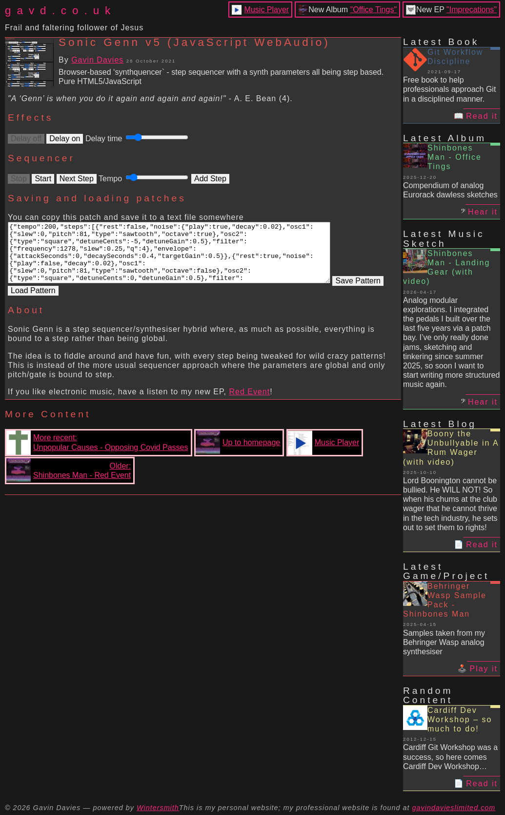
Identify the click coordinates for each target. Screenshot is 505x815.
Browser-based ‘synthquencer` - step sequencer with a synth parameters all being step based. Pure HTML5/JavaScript (221, 77)
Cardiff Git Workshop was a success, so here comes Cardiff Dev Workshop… (450, 756)
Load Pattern (86, 302)
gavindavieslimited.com (454, 808)
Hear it (483, 212)
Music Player (266, 9)
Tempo (145, 178)
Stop (19, 178)
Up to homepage (238, 454)
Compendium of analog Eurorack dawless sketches (450, 190)
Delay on (64, 138)
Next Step (77, 178)
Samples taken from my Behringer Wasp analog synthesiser (444, 642)
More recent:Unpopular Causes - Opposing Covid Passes (97, 454)
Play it (483, 669)
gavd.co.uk (60, 10)
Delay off (26, 138)
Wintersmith (158, 808)
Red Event (249, 403)
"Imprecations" (471, 9)
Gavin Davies (97, 60)
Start (43, 178)
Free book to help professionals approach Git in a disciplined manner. (449, 89)
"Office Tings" (373, 9)
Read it (482, 116)
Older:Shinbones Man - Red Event (68, 482)
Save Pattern (33, 302)
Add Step (210, 178)
